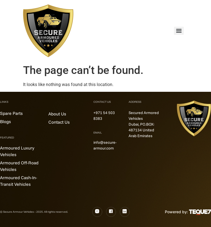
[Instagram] (97, 212)
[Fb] (111, 212)
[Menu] (179, 31)
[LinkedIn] (125, 212)
